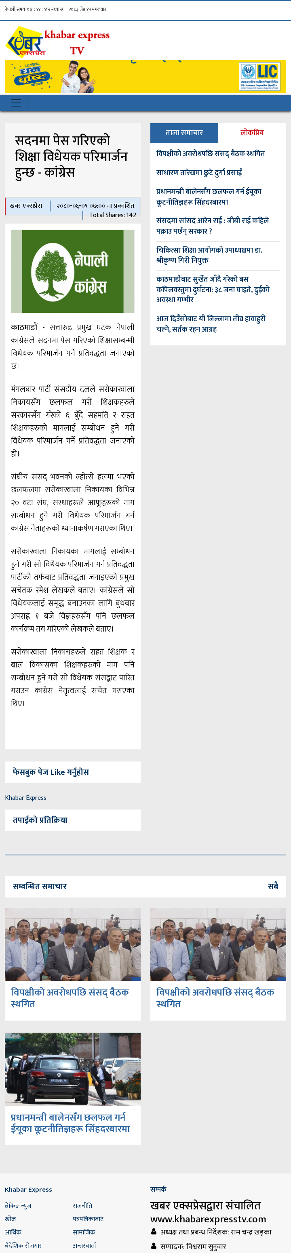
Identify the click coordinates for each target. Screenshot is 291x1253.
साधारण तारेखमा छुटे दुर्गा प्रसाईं (199, 173)
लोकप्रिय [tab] (252, 133)
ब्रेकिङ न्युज (18, 1206)
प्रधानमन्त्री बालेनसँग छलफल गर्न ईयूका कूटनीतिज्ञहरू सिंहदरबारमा (208, 197)
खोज (10, 1219)
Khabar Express (25, 798)
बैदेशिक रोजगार (23, 1245)
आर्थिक (13, 1232)
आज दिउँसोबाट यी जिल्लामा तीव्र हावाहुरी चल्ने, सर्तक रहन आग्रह (211, 324)
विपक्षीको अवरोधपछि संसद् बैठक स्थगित (210, 154)
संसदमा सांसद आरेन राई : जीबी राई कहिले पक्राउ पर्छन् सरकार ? (212, 226)
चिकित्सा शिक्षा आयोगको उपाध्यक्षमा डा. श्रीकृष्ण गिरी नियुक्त (209, 256)
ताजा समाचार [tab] (184, 133)
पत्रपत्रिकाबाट (88, 1219)
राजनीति (82, 1206)
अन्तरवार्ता (84, 1245)
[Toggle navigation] (16, 103)
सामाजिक (84, 1232)
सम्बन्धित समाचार (40, 886)
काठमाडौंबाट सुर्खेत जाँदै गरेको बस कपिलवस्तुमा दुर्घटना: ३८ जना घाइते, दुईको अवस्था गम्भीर (213, 290)
